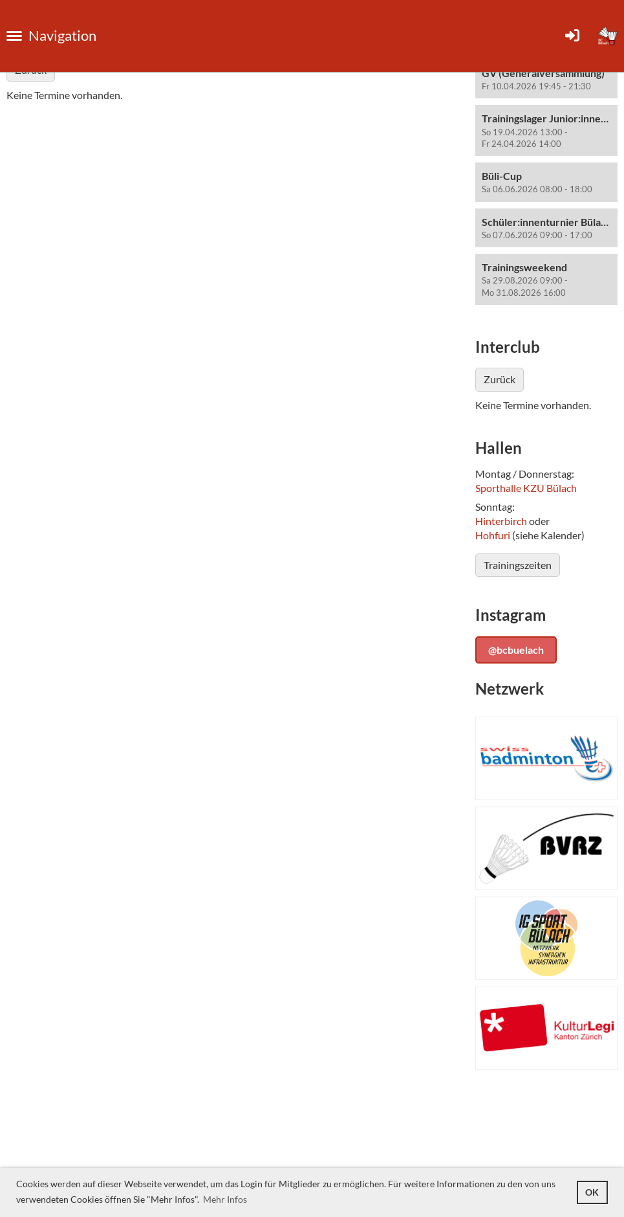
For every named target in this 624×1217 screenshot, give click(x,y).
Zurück (499, 379)
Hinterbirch (501, 521)
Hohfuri (492, 535)
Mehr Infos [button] (225, 1199)
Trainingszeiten (518, 565)
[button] (546, 79)
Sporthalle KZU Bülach (526, 488)
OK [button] (592, 1192)
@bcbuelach (516, 649)
